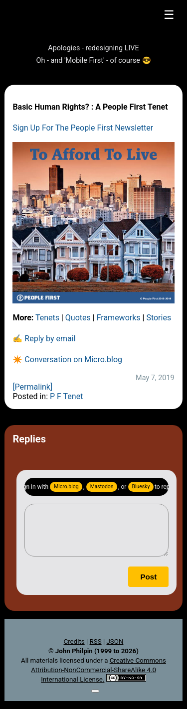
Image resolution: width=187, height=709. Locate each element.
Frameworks (119, 317)
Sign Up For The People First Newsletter (82, 128)
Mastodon (102, 486)
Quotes (78, 317)
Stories (158, 317)
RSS (96, 641)
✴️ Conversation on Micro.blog (67, 359)
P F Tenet (66, 396)
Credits (74, 641)
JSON (114, 641)
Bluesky (141, 486)
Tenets (47, 317)
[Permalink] (32, 387)
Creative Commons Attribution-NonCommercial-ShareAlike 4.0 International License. (98, 670)
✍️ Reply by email (43, 338)
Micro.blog (66, 486)
